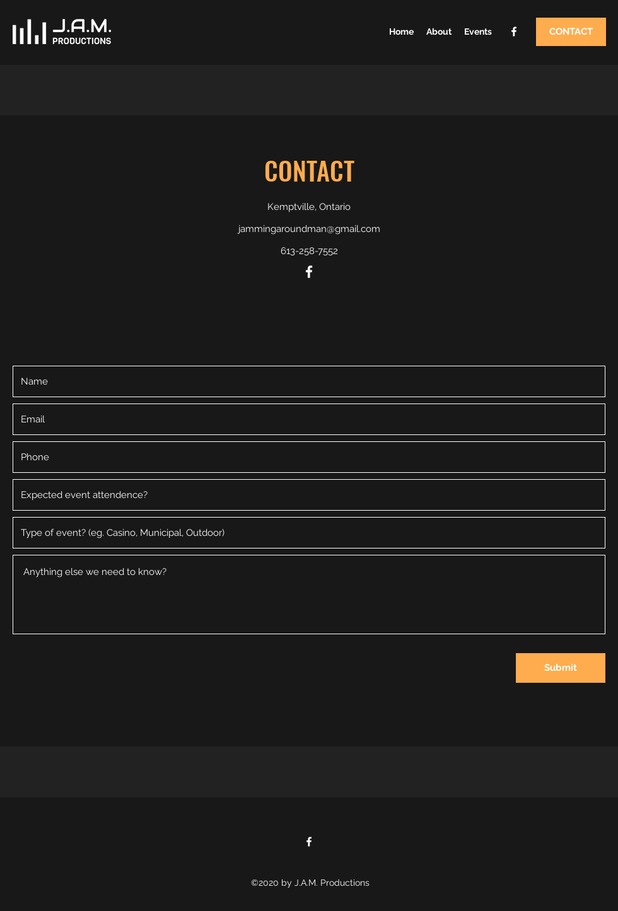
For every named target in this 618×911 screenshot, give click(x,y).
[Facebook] (514, 31)
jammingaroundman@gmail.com (309, 229)
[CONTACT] (571, 32)
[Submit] (560, 668)
